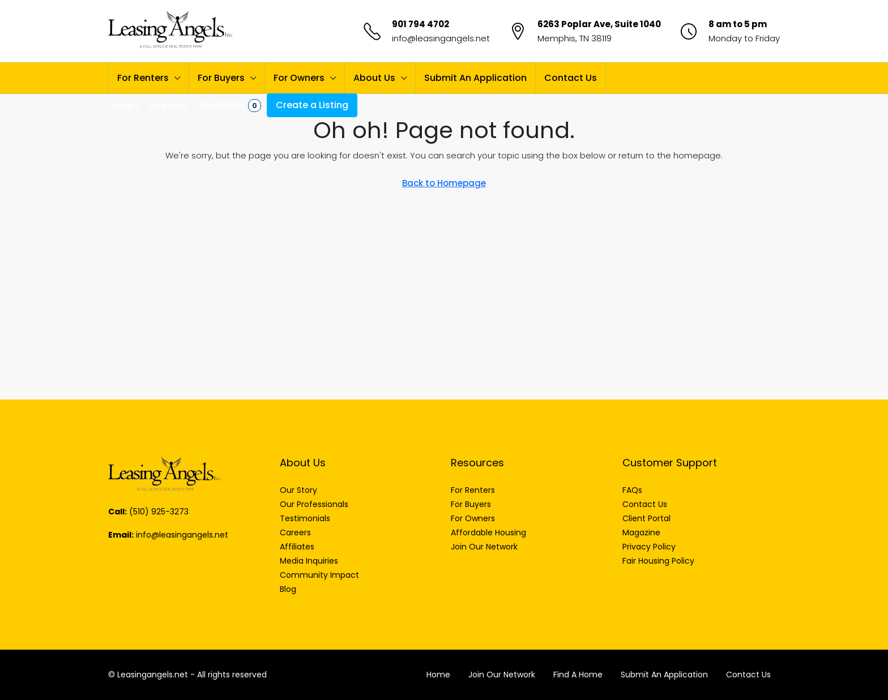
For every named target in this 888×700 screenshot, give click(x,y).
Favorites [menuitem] (230, 105)
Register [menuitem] (168, 105)
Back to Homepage (444, 183)
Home (438, 674)
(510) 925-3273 (159, 511)
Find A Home (578, 674)
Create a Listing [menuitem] (312, 104)
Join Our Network (501, 674)
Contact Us (570, 77)
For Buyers (221, 77)
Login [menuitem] (126, 105)
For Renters (143, 77)
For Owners (299, 77)
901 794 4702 (420, 24)
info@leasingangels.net (441, 38)
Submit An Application (475, 77)
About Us (374, 77)
